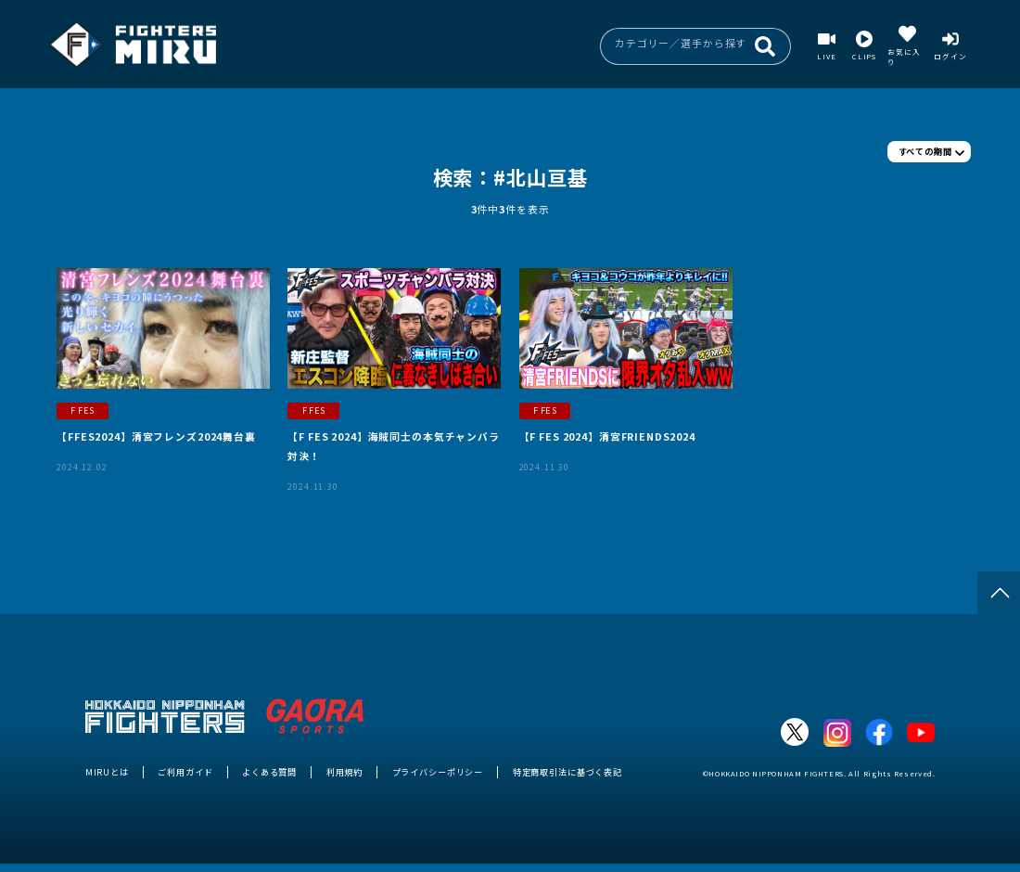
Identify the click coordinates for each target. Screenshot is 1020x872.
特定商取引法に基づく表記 (567, 771)
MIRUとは (107, 771)
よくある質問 (269, 771)
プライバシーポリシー (438, 771)
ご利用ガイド (185, 771)
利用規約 (344, 771)
